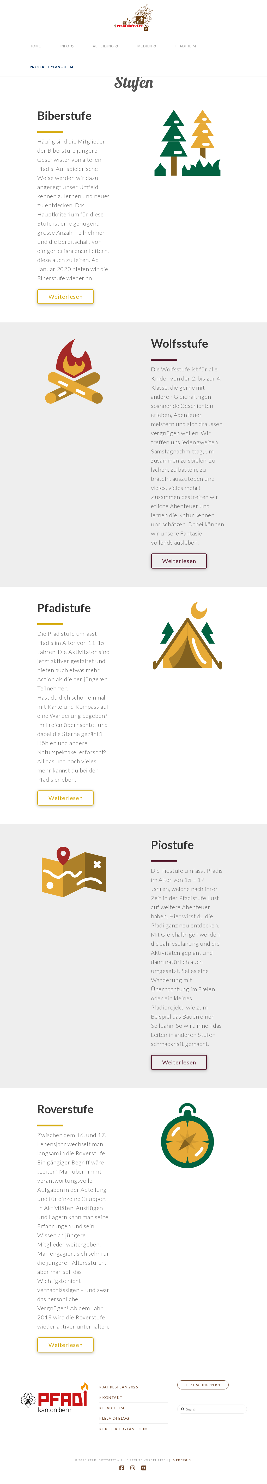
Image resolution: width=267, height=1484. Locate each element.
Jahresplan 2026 (118, 1387)
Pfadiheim (111, 1408)
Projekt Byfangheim (123, 1429)
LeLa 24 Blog (114, 1418)
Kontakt (111, 1397)
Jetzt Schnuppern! (203, 1385)
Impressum (182, 1460)
